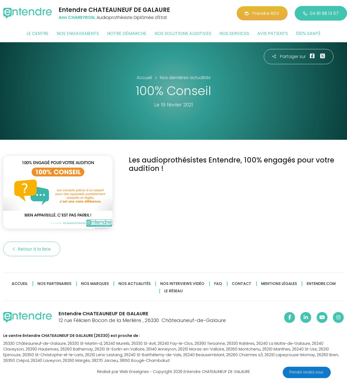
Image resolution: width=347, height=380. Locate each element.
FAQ (218, 283)
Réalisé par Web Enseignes (123, 371)
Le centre (38, 33)
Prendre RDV (262, 13)
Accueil (20, 283)
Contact (241, 283)
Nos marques (95, 283)
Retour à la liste (32, 249)
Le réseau (173, 291)
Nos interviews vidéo (182, 283)
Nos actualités (134, 283)
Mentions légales (279, 283)
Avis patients (272, 33)
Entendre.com (321, 283)
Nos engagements (78, 33)
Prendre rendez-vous (306, 372)
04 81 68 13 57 (321, 13)
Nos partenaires (54, 283)
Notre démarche (126, 33)
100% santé (308, 33)
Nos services (234, 33)
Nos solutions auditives (183, 33)
